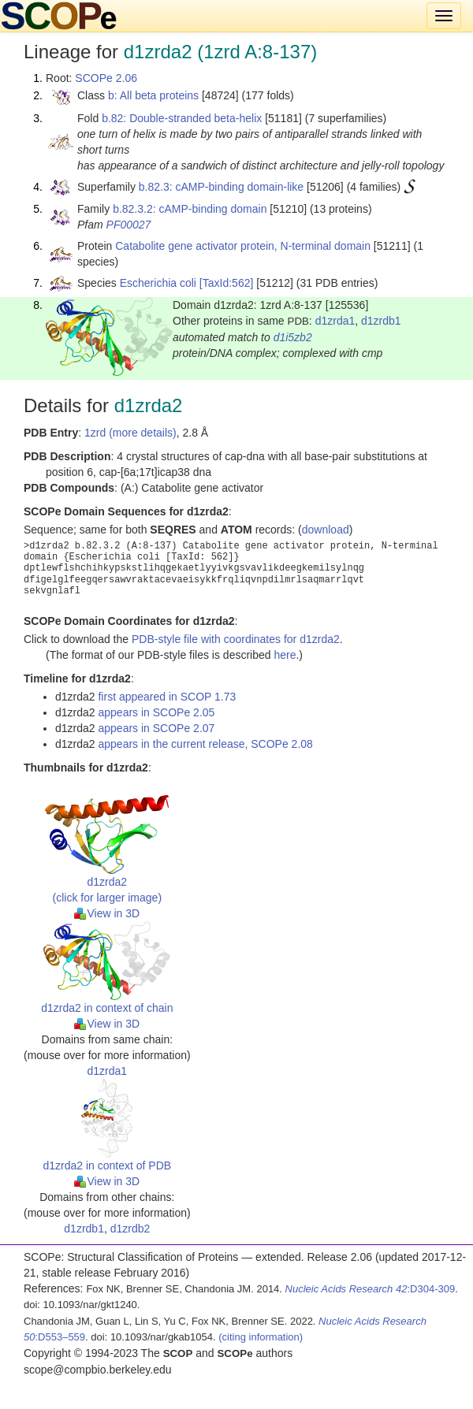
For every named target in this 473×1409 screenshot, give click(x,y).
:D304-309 (370, 1289)
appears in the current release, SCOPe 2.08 (205, 744)
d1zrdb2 (130, 1228)
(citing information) (260, 1337)
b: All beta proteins (153, 95)
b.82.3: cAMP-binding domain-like (221, 186)
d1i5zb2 (293, 337)
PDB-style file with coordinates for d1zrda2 (236, 639)
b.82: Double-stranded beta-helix (182, 118)
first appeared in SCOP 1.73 (167, 696)
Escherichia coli (158, 283)
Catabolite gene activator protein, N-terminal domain (243, 246)
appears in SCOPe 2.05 (156, 712)
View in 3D (107, 913)
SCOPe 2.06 (106, 78)
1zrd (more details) (130, 432)
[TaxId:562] (226, 283)
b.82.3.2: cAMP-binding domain (189, 209)
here (285, 655)
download (325, 529)
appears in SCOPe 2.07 (156, 728)
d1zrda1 (335, 320)
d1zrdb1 (381, 320)
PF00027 (128, 224)
